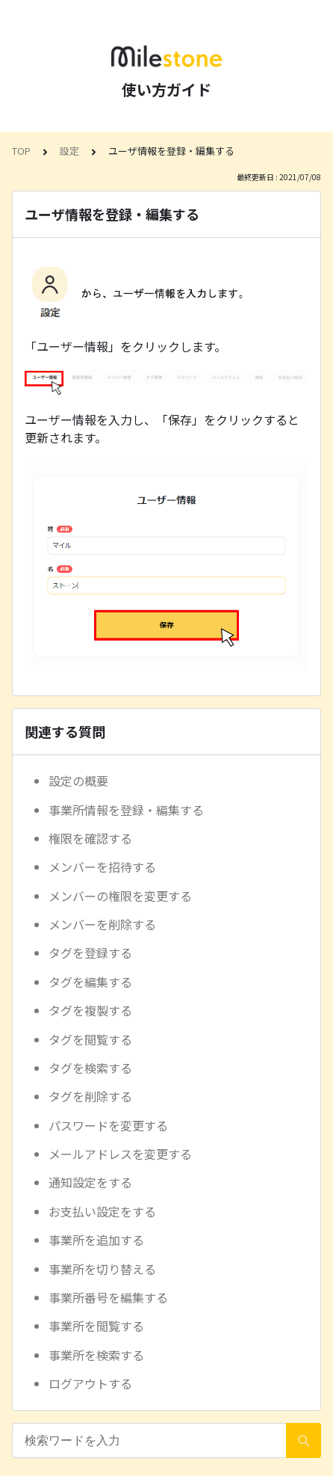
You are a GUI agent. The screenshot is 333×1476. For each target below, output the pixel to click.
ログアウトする (90, 1383)
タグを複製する (90, 1010)
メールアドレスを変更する (120, 1154)
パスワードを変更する (108, 1125)
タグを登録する (90, 953)
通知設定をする (90, 1182)
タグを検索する (90, 1068)
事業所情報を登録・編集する (126, 810)
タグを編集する (90, 982)
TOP (21, 151)
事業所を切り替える (102, 1269)
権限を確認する (90, 838)
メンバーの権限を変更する (120, 896)
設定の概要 (78, 781)
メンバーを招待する (102, 867)
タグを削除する (90, 1096)
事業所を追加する (96, 1240)
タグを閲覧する (90, 1039)
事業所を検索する (96, 1355)
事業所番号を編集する (108, 1297)
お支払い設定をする (102, 1211)
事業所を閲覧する (96, 1326)
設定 (69, 151)
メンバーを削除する (102, 924)
